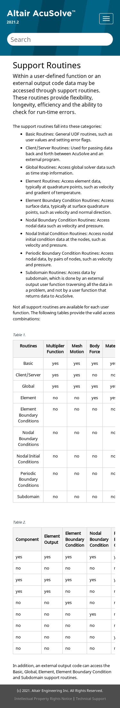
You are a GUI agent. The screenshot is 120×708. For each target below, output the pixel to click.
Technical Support (91, 698)
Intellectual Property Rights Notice (43, 698)
